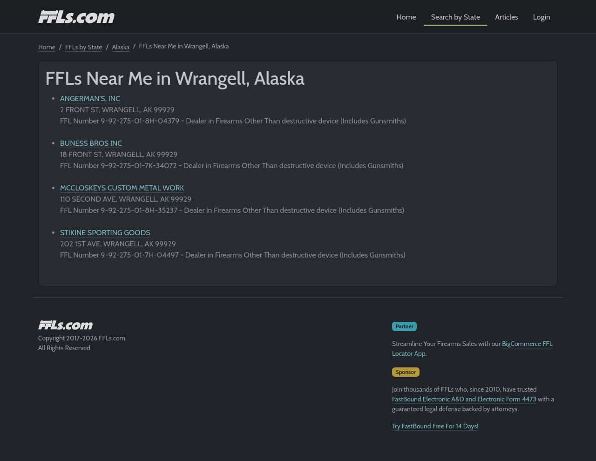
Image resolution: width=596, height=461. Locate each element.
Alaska (120, 47)
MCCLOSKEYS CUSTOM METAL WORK (122, 187)
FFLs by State (83, 47)
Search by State (456, 17)
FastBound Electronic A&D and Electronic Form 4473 (464, 399)
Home (406, 17)
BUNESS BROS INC (91, 143)
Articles (506, 17)
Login (541, 17)
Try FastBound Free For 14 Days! (435, 426)
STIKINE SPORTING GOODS (105, 232)
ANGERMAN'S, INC (90, 98)
